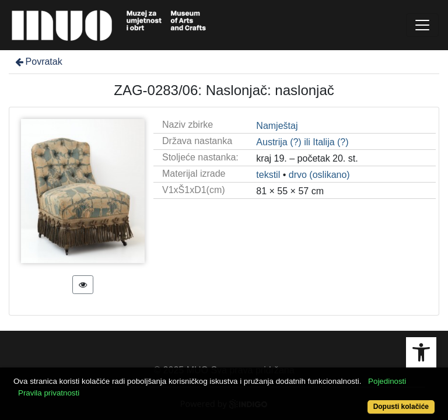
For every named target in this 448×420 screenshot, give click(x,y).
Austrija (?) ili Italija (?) (302, 142)
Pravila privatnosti (48, 392)
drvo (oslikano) (319, 175)
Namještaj (277, 126)
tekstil (268, 175)
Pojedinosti (387, 381)
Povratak (37, 61)
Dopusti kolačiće (401, 406)
